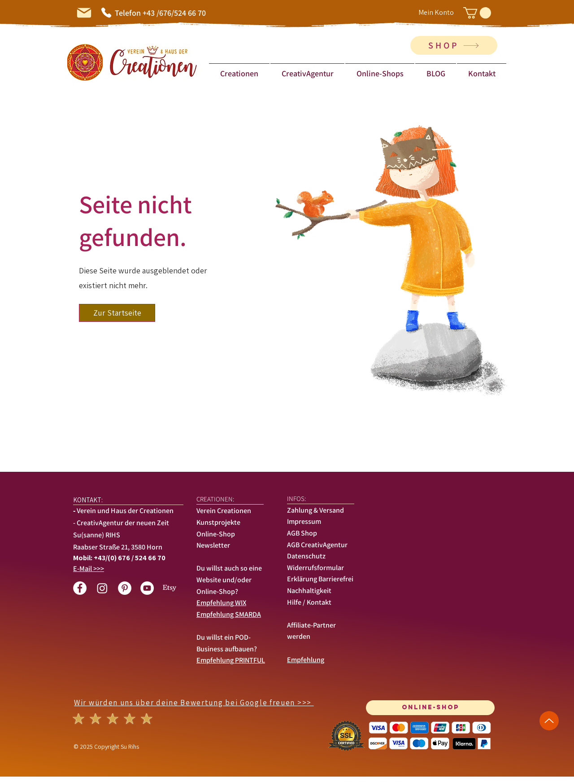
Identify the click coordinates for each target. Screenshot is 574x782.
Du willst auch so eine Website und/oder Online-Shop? (229, 579)
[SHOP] (453, 45)
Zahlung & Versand (315, 510)
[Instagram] (102, 588)
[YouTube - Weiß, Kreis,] (147, 588)
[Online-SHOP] (430, 707)
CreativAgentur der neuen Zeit (123, 522)
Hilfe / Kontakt (309, 602)
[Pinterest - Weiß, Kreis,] (124, 588)
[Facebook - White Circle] (80, 588)
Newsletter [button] (213, 545)
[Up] (549, 720)
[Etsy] (169, 588)
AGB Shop (302, 533)
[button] (477, 12)
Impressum (304, 521)
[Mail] (84, 13)
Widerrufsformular (315, 567)
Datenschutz (306, 556)
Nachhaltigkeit (309, 590)
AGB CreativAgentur (317, 544)
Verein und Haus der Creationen (125, 510)
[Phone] (106, 12)
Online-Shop (215, 534)
